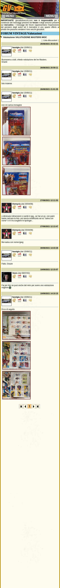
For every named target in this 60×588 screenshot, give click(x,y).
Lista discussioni (50, 40)
